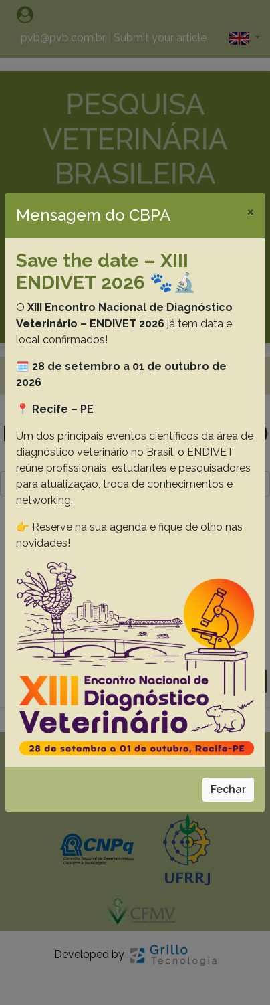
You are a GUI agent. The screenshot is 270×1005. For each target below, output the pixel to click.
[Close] (250, 211)
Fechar (228, 789)
